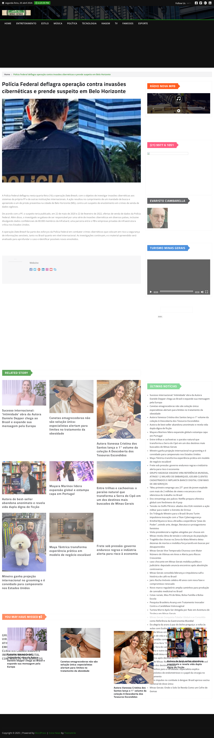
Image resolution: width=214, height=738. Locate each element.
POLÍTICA (72, 23)
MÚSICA (58, 23)
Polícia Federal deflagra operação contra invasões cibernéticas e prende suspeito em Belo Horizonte (62, 74)
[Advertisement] (107, 47)
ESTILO (45, 23)
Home (8, 23)
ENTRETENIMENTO (26, 23)
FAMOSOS (127, 23)
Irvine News (55, 732)
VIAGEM (105, 23)
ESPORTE (143, 23)
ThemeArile (70, 732)
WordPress (40, 732)
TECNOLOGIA (89, 23)
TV (116, 23)
